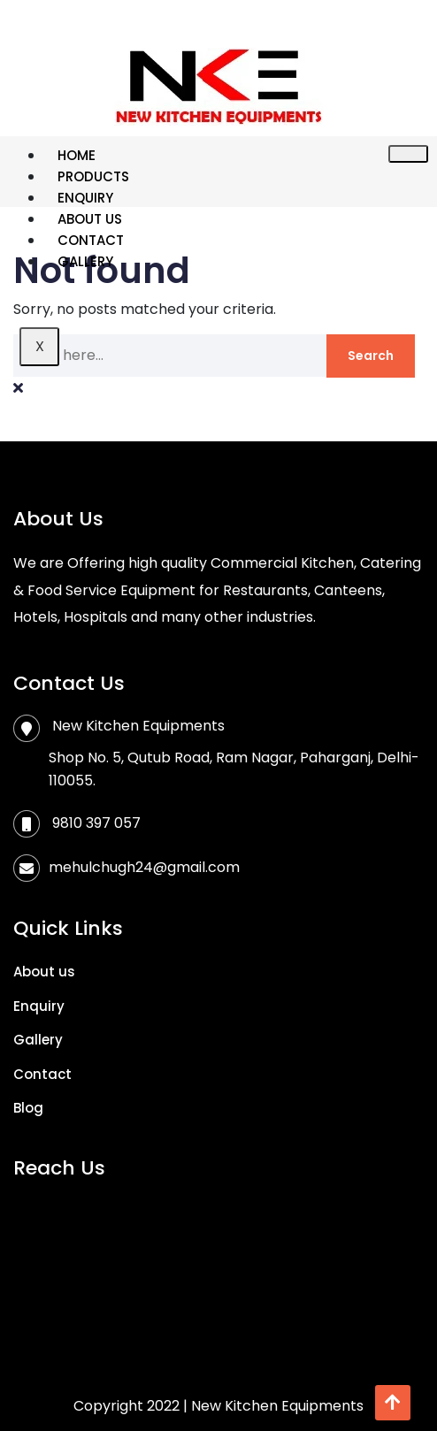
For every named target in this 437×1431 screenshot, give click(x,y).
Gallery (85, 261)
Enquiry (85, 197)
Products (93, 176)
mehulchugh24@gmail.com (144, 867)
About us (90, 219)
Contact (91, 240)
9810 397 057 (96, 823)
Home (77, 155)
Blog (28, 1107)
